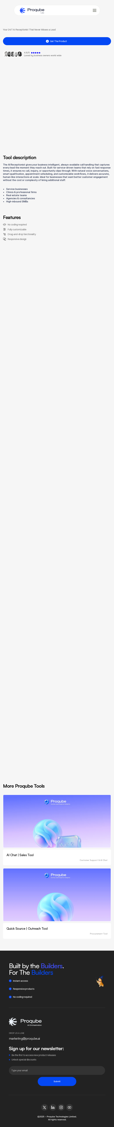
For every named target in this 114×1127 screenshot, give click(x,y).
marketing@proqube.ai (24, 1038)
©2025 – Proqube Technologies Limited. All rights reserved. (57, 1118)
